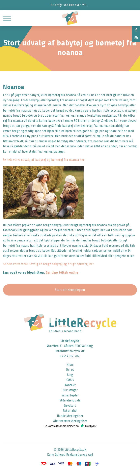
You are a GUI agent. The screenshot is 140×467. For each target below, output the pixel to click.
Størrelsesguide (70, 400)
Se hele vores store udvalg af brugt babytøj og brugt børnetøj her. (48, 264)
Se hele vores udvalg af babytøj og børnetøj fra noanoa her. (44, 160)
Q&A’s (70, 380)
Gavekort (70, 405)
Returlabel (70, 411)
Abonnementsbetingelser (70, 421)
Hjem (70, 364)
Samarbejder (70, 395)
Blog (70, 375)
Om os (70, 370)
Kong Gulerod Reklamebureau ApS (70, 455)
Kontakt (70, 385)
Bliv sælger (70, 390)
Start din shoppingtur (70, 290)
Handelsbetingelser (70, 416)
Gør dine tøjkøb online (62, 272)
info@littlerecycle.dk (70, 351)
